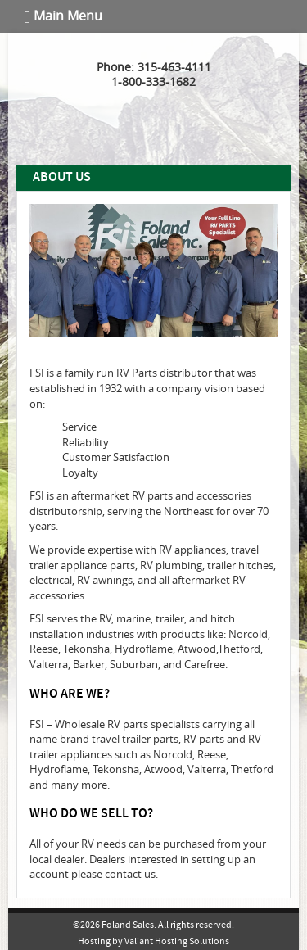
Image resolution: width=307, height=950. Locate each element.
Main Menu (63, 16)
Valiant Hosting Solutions (176, 941)
